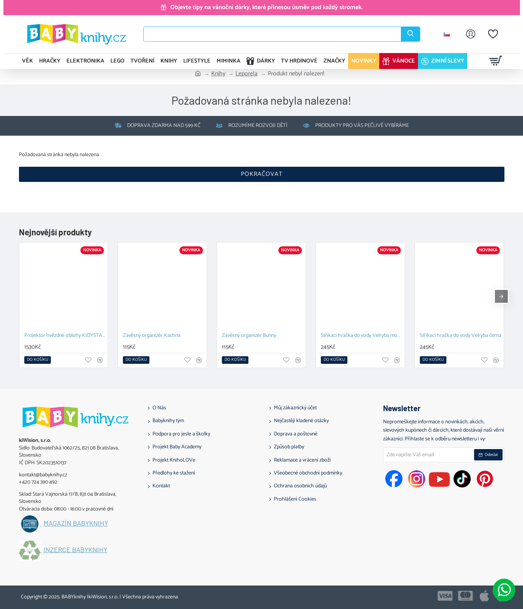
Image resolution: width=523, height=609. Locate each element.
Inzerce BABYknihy (75, 550)
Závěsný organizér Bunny (249, 336)
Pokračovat (262, 174)
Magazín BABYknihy (76, 523)
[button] (37, 360)
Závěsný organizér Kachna (152, 336)
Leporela (247, 74)
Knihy (218, 74)
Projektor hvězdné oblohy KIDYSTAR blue (65, 336)
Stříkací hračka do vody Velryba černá (460, 336)
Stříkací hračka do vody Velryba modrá (362, 336)
